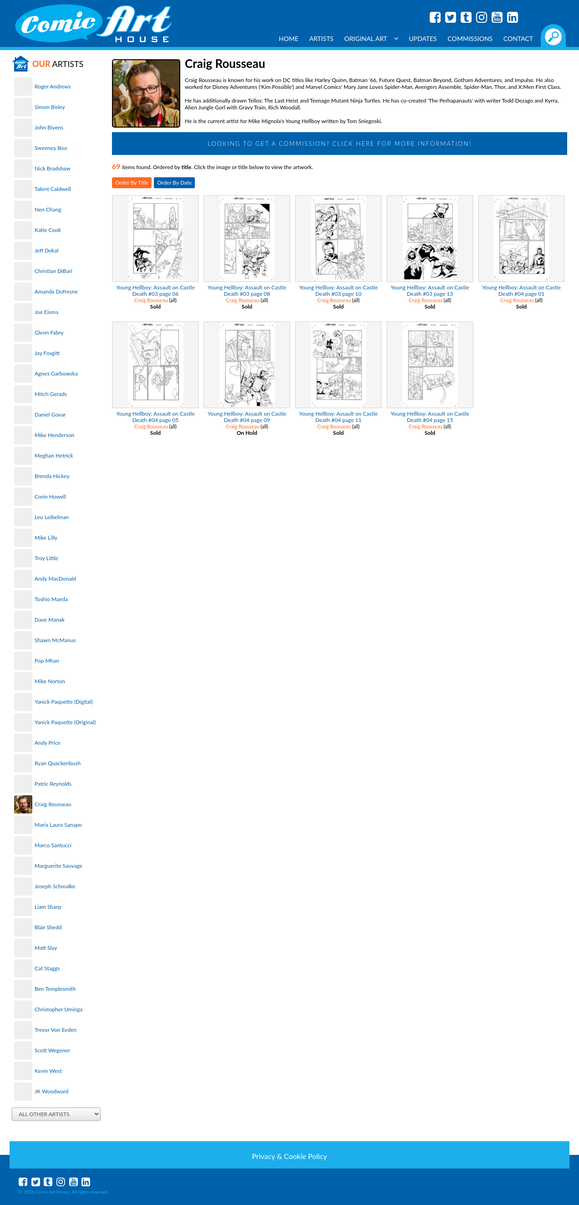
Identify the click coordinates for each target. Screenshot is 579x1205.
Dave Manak (50, 619)
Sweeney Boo (51, 147)
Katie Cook (48, 230)
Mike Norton (50, 681)
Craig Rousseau (53, 804)
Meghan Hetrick (54, 455)
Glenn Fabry (49, 332)
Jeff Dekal (46, 250)
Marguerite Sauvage (58, 865)
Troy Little (46, 558)
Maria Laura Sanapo (58, 824)
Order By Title (131, 182)
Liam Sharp (48, 906)
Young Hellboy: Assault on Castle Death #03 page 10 (338, 290)
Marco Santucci (53, 845)
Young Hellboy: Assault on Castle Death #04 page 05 (155, 416)
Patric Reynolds (53, 783)
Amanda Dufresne (56, 291)
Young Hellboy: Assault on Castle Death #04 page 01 (521, 290)
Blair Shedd (48, 927)
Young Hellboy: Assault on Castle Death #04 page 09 (247, 416)
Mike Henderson (54, 435)
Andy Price (48, 742)
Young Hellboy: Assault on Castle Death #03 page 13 (430, 290)
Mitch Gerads (51, 394)
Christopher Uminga (58, 1009)
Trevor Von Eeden (55, 1029)
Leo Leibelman (52, 517)
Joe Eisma (46, 312)
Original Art (371, 38)
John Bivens (49, 127)
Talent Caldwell (53, 188)
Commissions (470, 38)
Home (289, 38)
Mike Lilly (46, 537)
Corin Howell (50, 496)
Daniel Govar (50, 414)
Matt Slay (46, 947)
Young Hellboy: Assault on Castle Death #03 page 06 (155, 290)
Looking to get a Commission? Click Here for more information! (340, 143)
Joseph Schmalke (55, 886)
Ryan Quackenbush (58, 763)
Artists (321, 38)
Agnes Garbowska (56, 373)
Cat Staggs (47, 968)
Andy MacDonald (55, 578)
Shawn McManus (55, 640)
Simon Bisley (50, 106)
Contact (518, 38)
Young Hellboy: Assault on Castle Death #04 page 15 (430, 416)
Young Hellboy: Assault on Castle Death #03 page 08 (247, 290)
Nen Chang (48, 209)
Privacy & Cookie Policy (289, 1156)
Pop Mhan (47, 660)
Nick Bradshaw (53, 168)
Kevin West (48, 1070)
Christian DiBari (53, 271)
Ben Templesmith (55, 988)
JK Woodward (51, 1091)
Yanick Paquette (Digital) (63, 701)
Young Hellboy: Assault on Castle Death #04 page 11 (338, 416)
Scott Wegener (52, 1050)
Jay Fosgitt (47, 353)
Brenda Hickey (52, 476)
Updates (423, 38)
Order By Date (174, 182)
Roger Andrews (53, 86)
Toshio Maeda (51, 599)
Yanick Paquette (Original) (65, 722)
